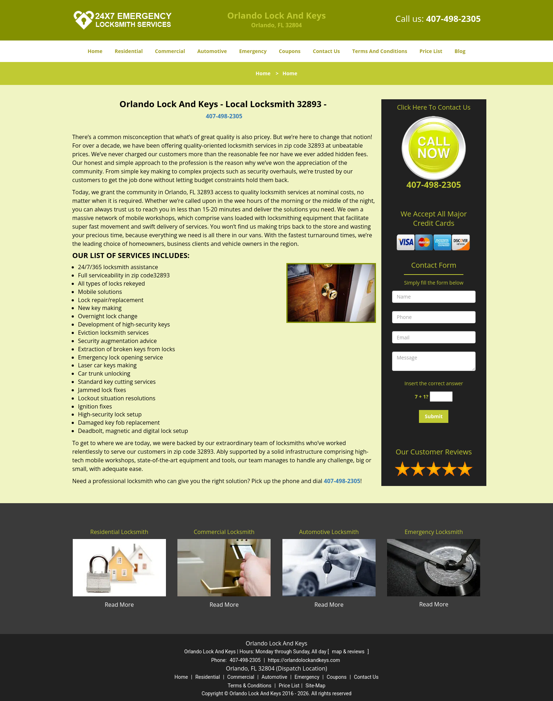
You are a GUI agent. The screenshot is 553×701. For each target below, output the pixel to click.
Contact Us (326, 51)
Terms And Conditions (379, 51)
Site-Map (315, 685)
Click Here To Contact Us (434, 107)
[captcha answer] (441, 396)
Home (94, 51)
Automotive (212, 51)
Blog (459, 51)
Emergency (253, 51)
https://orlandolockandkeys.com (304, 660)
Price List (430, 51)
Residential (129, 51)
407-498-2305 (453, 18)
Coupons (289, 51)
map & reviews (349, 651)
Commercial (170, 51)
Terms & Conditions (249, 685)
